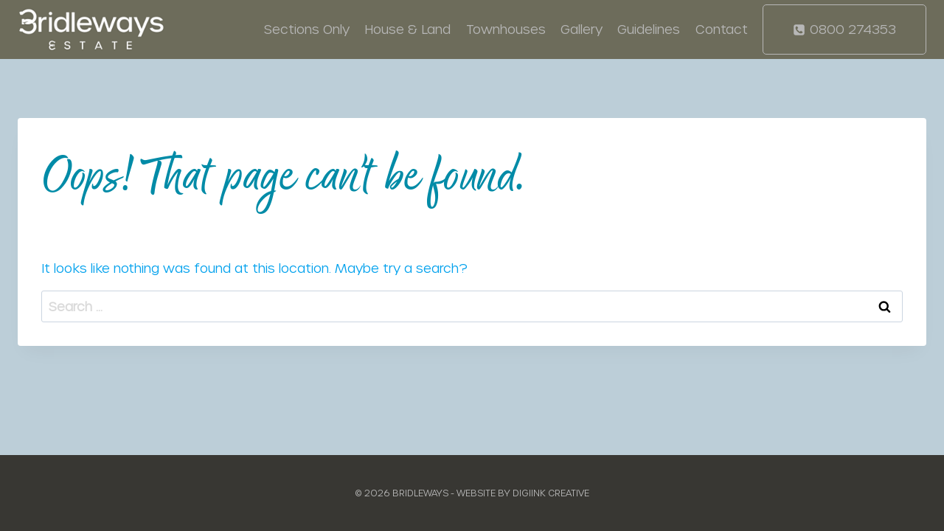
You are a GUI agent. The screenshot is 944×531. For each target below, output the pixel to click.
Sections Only (307, 28)
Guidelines (648, 28)
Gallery (581, 28)
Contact (721, 28)
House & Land (407, 28)
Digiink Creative (551, 492)
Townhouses (506, 28)
